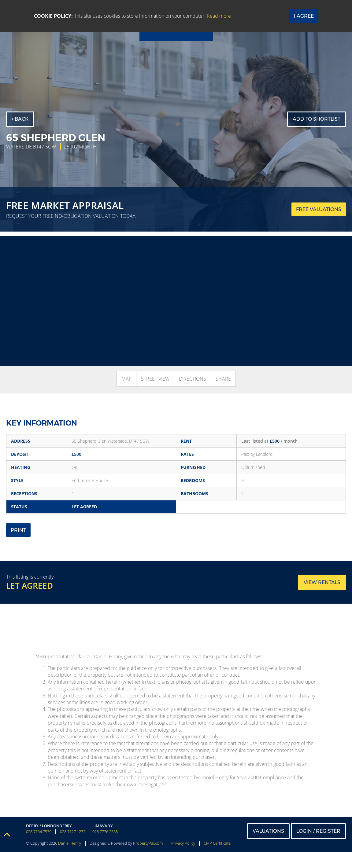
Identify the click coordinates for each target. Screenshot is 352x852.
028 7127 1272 (72, 831)
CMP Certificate (217, 843)
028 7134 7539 (38, 831)
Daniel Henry (69, 843)
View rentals (322, 582)
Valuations (268, 831)
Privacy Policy (183, 843)
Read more (219, 16)
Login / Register (318, 831)
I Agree (304, 16)
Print (18, 530)
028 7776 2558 (105, 831)
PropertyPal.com (148, 843)
